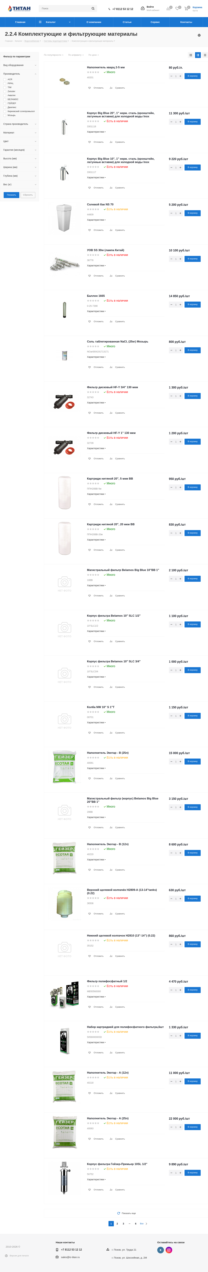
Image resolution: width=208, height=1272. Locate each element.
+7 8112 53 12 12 (122, 9)
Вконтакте (160, 1250)
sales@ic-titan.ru (70, 1257)
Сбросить (28, 195)
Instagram (169, 1250)
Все (142, 1223)
